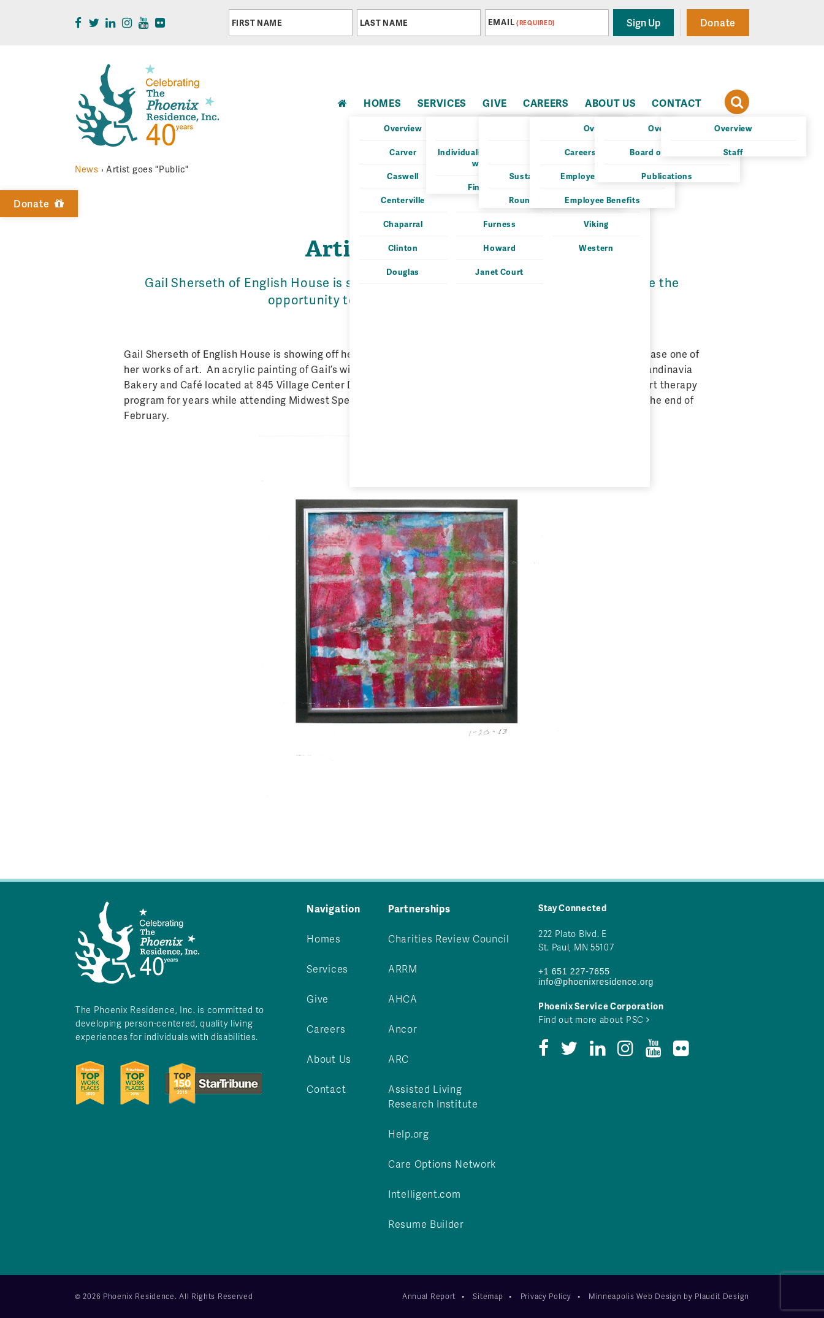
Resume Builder (426, 1224)
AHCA (403, 999)
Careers (546, 103)
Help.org (408, 1134)
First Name (257, 22)
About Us (610, 103)
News (87, 169)
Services (442, 103)
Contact (676, 103)
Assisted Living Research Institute (433, 1096)
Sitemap (488, 1296)
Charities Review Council (448, 938)
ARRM (403, 969)
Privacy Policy (546, 1296)
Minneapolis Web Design (635, 1296)
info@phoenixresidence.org (596, 982)
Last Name (384, 22)
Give (495, 103)
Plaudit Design (722, 1296)
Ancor (403, 1029)
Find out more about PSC (594, 1019)
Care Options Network (442, 1164)
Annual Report (429, 1296)
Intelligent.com (424, 1194)
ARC (398, 1059)
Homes (324, 938)
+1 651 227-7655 (574, 971)
